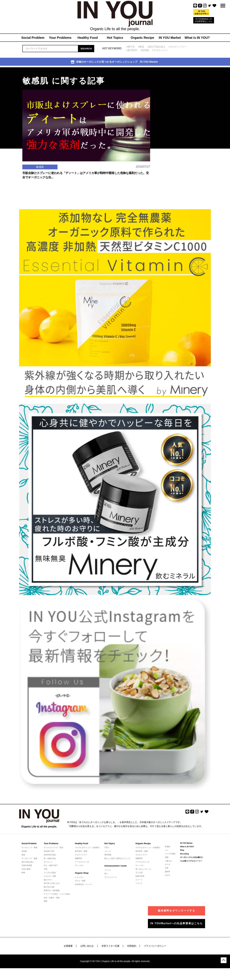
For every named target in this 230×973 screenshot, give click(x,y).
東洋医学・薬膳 (81, 851)
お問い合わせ (87, 946)
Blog (182, 850)
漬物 (166, 857)
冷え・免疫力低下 (51, 865)
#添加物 (144, 50)
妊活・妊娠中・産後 (52, 898)
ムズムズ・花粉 (50, 876)
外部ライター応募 (110, 946)
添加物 (24, 851)
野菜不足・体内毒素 (52, 890)
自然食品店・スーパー (83, 884)
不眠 (45, 869)
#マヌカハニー (160, 50)
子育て (107, 847)
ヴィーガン (79, 865)
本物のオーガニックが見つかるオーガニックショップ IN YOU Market (114, 61)
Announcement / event (115, 866)
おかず (167, 875)
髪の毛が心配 (49, 887)
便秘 (45, 901)
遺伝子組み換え (28, 862)
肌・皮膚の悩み (50, 858)
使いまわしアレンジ (143, 869)
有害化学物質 (27, 865)
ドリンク (138, 883)
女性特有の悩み (50, 855)
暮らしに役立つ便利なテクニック (117, 858)
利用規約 (131, 946)
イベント (107, 870)
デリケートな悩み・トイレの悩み (57, 894)
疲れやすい (48, 880)
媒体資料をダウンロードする (176, 910)
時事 (23, 872)
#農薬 (141, 46)
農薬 (23, 855)
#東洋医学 (131, 50)
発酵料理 (78, 858)
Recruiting (184, 854)
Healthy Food (81, 843)
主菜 (166, 868)
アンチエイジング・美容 (53, 847)
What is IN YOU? (187, 847)
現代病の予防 (49, 851)
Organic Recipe (143, 843)
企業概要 (68, 946)
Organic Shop (81, 873)
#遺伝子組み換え (156, 46)
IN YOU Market (186, 843)
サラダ (167, 864)
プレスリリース (110, 877)
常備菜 (167, 847)
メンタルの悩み (50, 872)
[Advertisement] (177, 87)
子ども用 (138, 872)
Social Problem (29, 843)
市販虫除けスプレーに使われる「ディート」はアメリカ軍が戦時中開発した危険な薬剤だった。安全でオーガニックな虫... (85, 175)
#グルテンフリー (178, 46)
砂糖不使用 (139, 876)
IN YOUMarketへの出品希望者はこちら (203, 20)
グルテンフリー (81, 855)
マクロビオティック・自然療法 (87, 847)
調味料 (167, 872)
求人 (106, 873)
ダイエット (48, 862)
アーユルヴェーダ (82, 862)
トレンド (107, 851)
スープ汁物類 (170, 854)
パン (166, 850)
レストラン (79, 877)
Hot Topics (109, 843)
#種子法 (130, 46)
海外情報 (107, 855)
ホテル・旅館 (80, 881)
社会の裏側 (26, 869)
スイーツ (138, 880)
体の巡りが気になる (52, 883)
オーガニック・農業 (29, 847)
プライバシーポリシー (155, 946)
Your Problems (51, 843)
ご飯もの (168, 861)
